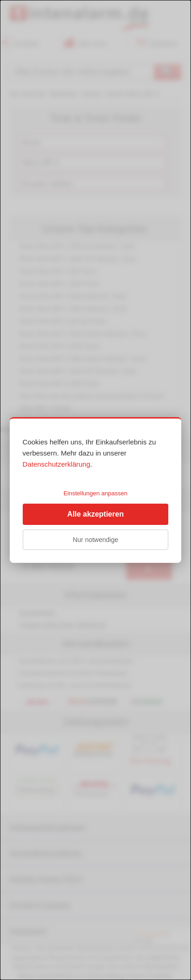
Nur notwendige (95, 539)
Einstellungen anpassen (95, 493)
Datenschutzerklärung (56, 464)
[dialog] (95, 490)
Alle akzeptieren (95, 514)
